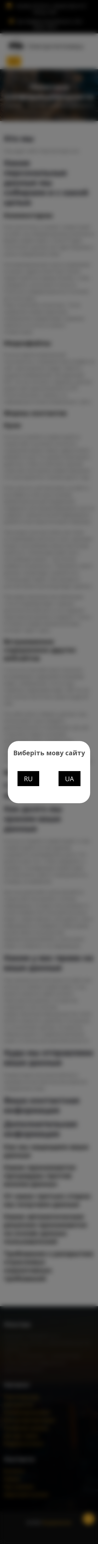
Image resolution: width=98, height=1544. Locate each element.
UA (69, 778)
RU (28, 778)
